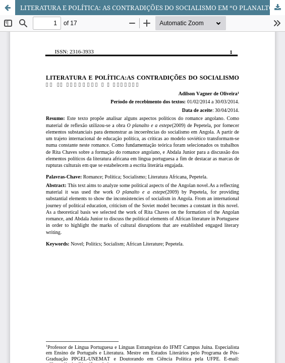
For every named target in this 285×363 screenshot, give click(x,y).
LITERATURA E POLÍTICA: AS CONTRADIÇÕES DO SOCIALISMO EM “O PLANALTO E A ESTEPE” (152, 7)
